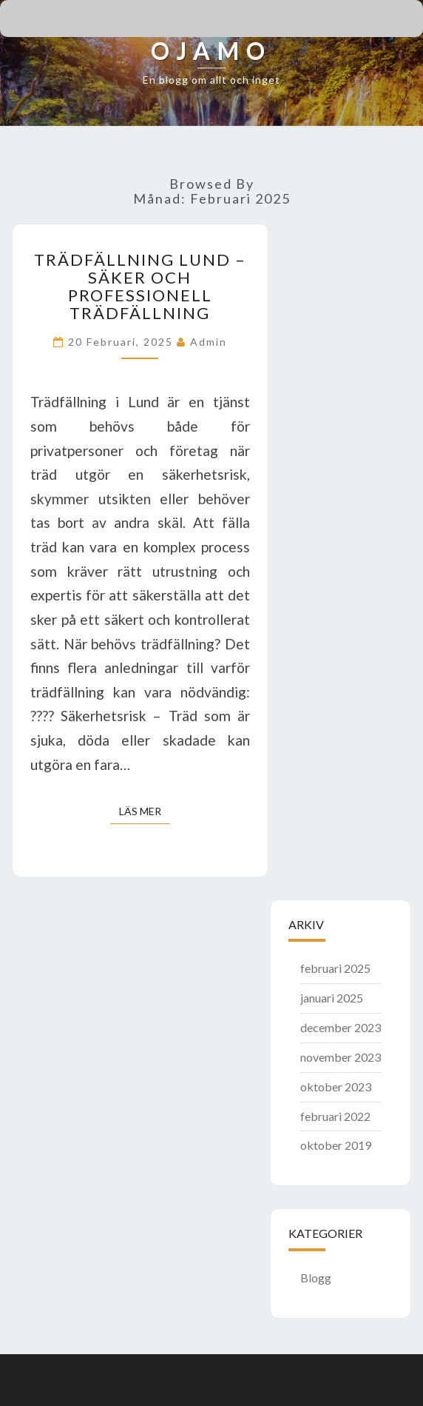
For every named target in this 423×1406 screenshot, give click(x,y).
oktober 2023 (335, 1086)
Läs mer (144, 810)
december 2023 (340, 1027)
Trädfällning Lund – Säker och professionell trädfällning (140, 287)
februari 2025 (335, 968)
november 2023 (340, 1057)
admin (208, 341)
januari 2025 (331, 998)
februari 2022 (335, 1116)
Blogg (315, 1278)
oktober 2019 (335, 1145)
